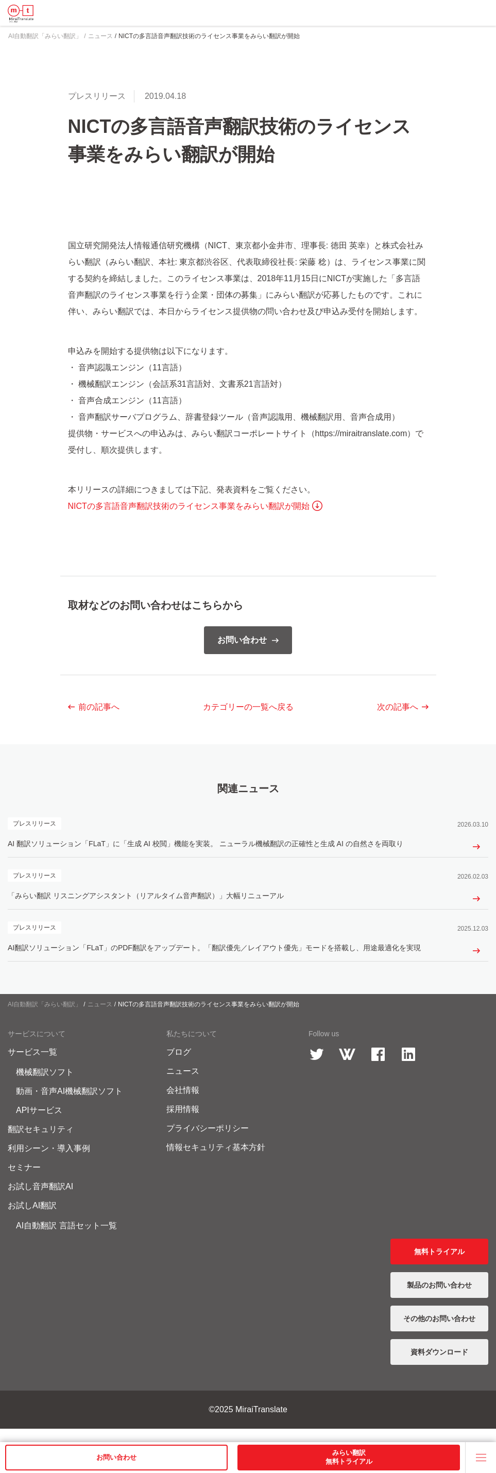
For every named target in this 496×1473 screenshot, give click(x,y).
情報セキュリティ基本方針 (215, 1160)
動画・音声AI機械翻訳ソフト (69, 1104)
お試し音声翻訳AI (40, 1199)
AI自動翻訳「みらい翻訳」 (44, 1018)
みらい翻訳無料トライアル (349, 1457)
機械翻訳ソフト (45, 1085)
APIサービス (39, 1123)
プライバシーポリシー (207, 1141)
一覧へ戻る (248, 707)
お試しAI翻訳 (32, 1218)
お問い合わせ (116, 1457)
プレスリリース (97, 96)
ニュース (100, 1018)
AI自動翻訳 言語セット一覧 (66, 1239)
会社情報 (182, 1103)
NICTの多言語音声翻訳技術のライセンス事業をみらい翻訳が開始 (189, 506)
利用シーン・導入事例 (49, 1161)
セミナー (24, 1180)
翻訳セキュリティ (41, 1142)
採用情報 (182, 1122)
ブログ (178, 1065)
